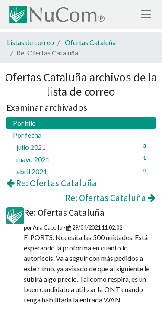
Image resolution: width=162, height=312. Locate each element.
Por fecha (27, 135)
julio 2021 (82, 146)
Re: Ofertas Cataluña (51, 183)
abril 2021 (82, 171)
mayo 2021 (82, 158)
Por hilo (24, 123)
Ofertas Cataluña (90, 42)
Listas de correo (30, 42)
